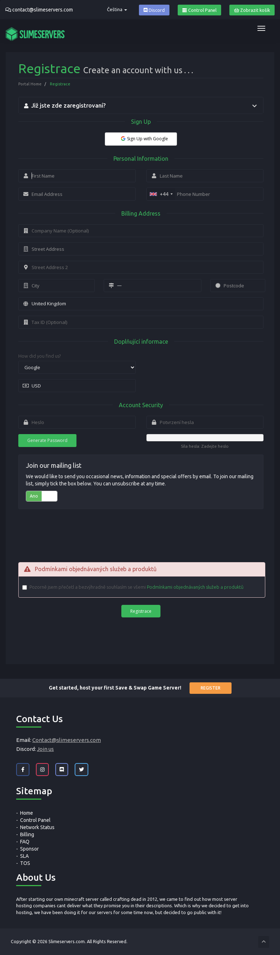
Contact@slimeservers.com (66, 740)
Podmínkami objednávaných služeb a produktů (195, 586)
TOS (25, 863)
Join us (45, 749)
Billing (27, 834)
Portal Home (30, 84)
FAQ (24, 842)
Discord (154, 10)
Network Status (37, 827)
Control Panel (199, 10)
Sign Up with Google (144, 139)
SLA (24, 856)
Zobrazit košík (252, 10)
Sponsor (29, 849)
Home (26, 813)
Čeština (117, 9)
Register (210, 688)
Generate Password (47, 440)
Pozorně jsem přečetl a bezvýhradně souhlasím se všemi (136, 587)
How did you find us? (39, 355)
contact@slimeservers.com (42, 10)
